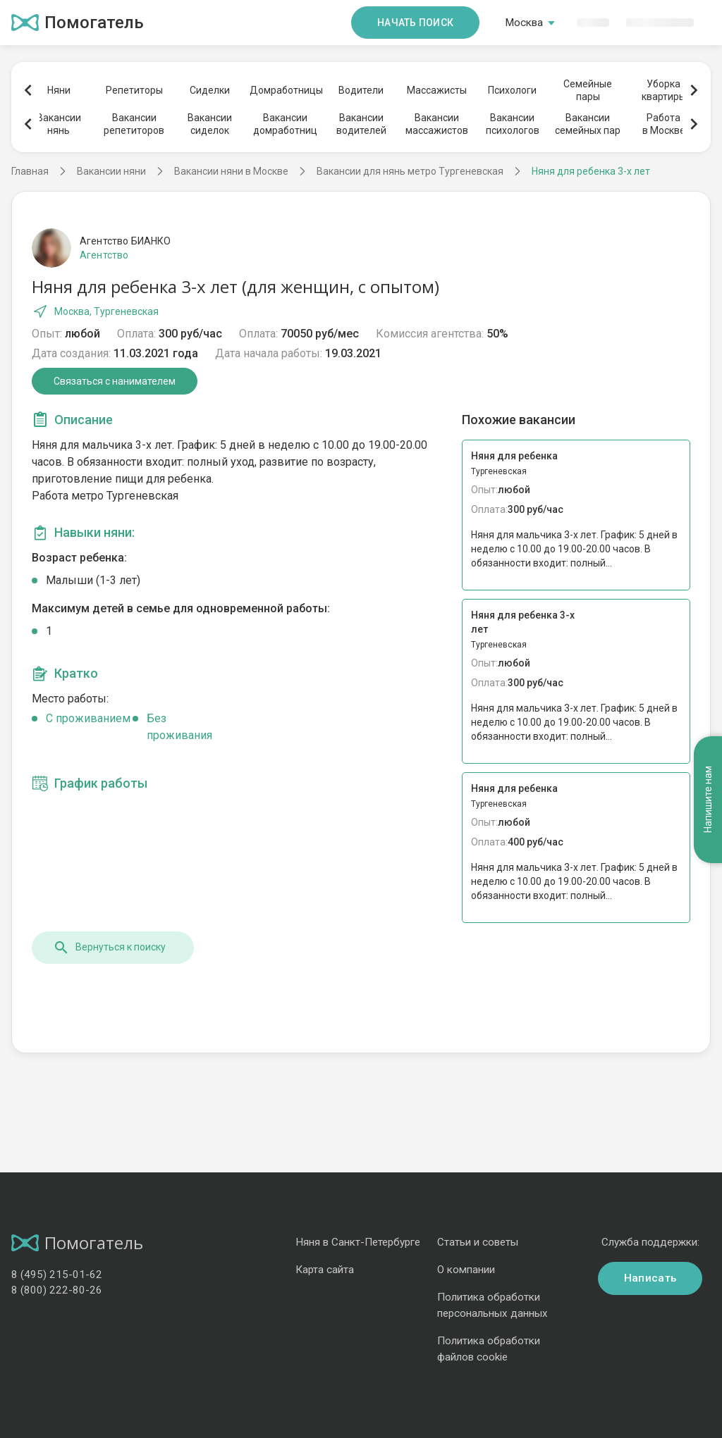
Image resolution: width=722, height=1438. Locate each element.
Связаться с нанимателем (115, 381)
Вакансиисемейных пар (587, 124)
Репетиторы (134, 90)
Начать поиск (415, 22)
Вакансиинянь (59, 124)
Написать (650, 1278)
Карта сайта (324, 1269)
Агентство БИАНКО (125, 241)
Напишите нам (708, 799)
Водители (361, 90)
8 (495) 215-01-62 (56, 1274)
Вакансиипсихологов (512, 124)
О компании (466, 1269)
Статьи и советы (477, 1242)
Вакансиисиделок (210, 124)
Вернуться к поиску (109, 947)
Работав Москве (663, 124)
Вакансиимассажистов (436, 124)
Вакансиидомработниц (285, 124)
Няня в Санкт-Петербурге (357, 1242)
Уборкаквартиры (664, 90)
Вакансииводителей (361, 124)
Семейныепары (587, 90)
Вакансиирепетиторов (134, 124)
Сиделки (210, 90)
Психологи (512, 90)
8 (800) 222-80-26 (56, 1290)
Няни (59, 90)
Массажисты (437, 90)
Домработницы (286, 90)
